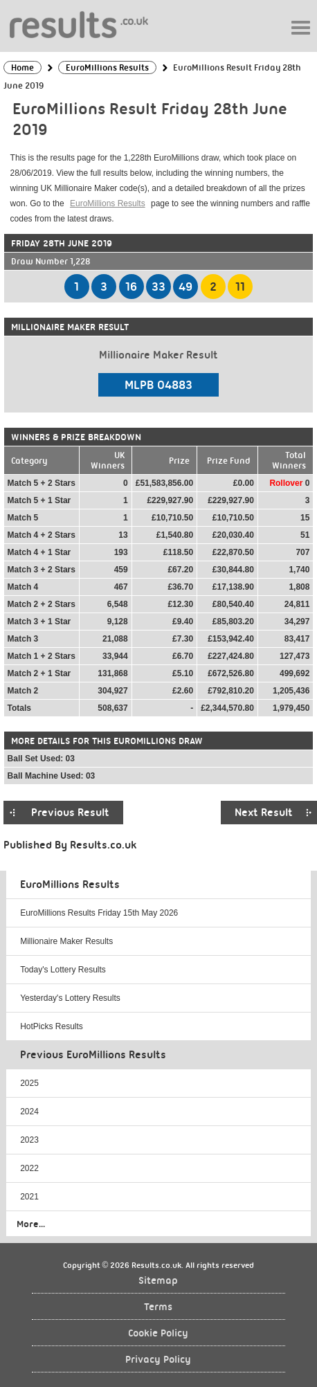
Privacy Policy (158, 1360)
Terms (158, 1307)
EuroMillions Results (107, 203)
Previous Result (70, 812)
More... (31, 1223)
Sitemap (158, 1281)
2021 (29, 1197)
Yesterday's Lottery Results (70, 998)
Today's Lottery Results (63, 969)
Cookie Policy (158, 1333)
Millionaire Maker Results (66, 941)
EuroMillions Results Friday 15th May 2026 (99, 913)
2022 (29, 1168)
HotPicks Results (51, 1026)
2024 (29, 1111)
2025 (29, 1083)
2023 (29, 1140)
